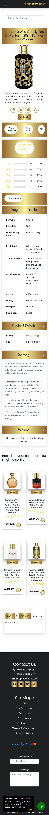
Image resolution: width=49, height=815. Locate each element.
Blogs (24, 723)
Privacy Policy (24, 733)
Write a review (13, 198)
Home (24, 703)
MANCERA (32, 335)
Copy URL (24, 116)
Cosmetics (24, 718)
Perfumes (24, 713)
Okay (30, 810)
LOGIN (10, 616)
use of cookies (21, 807)
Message (24, 769)
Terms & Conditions (24, 728)
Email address (24, 756)
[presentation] (24, 794)
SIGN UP (25, 616)
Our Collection (24, 708)
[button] (5, 66)
